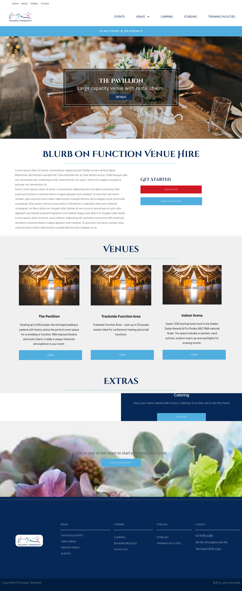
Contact (45, 3)
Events (119, 16)
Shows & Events (72, 535)
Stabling (190, 16)
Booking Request (125, 543)
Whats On (120, 549)
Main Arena (68, 541)
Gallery (34, 3)
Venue (143, 16)
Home (15, 3)
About (24, 3)
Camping (167, 16)
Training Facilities (221, 16)
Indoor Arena (70, 547)
